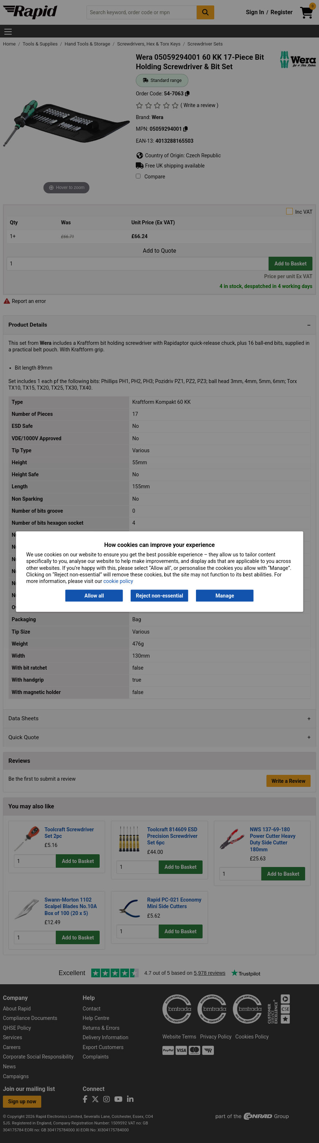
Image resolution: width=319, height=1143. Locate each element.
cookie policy (118, 581)
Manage (225, 596)
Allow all (94, 596)
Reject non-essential (159, 596)
